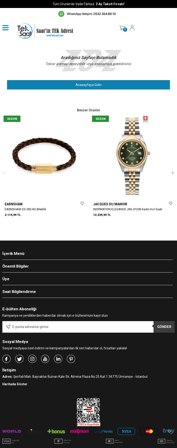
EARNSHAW (14, 204)
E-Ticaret (74, 442)
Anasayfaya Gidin (89, 85)
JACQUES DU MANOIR (110, 204)
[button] (173, 167)
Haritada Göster (14, 372)
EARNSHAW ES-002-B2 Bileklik (25, 209)
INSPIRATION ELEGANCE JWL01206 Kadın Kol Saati (127, 209)
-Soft (64, 442)
